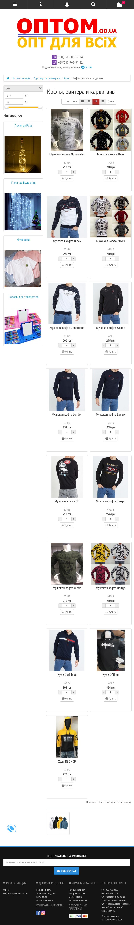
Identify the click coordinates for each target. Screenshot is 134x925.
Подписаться (66, 870)
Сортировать (70, 101)
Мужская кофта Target (110, 501)
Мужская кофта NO (67, 501)
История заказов (77, 893)
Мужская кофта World (67, 588)
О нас (6, 889)
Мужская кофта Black (67, 241)
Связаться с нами (44, 900)
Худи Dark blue (67, 675)
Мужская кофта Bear (110, 154)
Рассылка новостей (78, 900)
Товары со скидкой (45, 893)
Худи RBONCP (67, 761)
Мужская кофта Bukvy (110, 241)
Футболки (23, 240)
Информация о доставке (15, 893)
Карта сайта (41, 896)
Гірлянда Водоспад (23, 183)
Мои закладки (75, 896)
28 (111, 101)
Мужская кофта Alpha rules (67, 154)
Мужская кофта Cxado (110, 328)
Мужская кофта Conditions (67, 328)
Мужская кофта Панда (110, 588)
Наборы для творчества (23, 297)
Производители (43, 889)
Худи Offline (111, 675)
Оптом (86, 67)
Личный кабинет (77, 889)
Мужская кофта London (67, 414)
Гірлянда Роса (23, 125)
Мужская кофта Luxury (110, 414)
